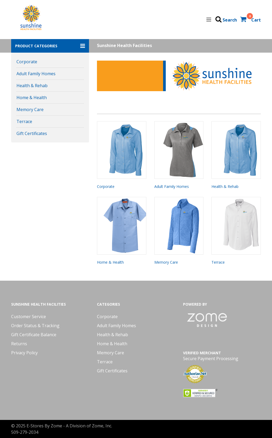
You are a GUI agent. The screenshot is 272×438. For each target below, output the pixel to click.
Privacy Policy (24, 353)
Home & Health (31, 97)
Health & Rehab (32, 86)
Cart (256, 20)
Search (230, 20)
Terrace (24, 121)
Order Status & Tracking (35, 325)
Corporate (26, 62)
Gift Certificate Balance (33, 335)
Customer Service (28, 316)
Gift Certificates (31, 133)
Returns (19, 344)
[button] (50, 46)
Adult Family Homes (36, 74)
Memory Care (30, 109)
